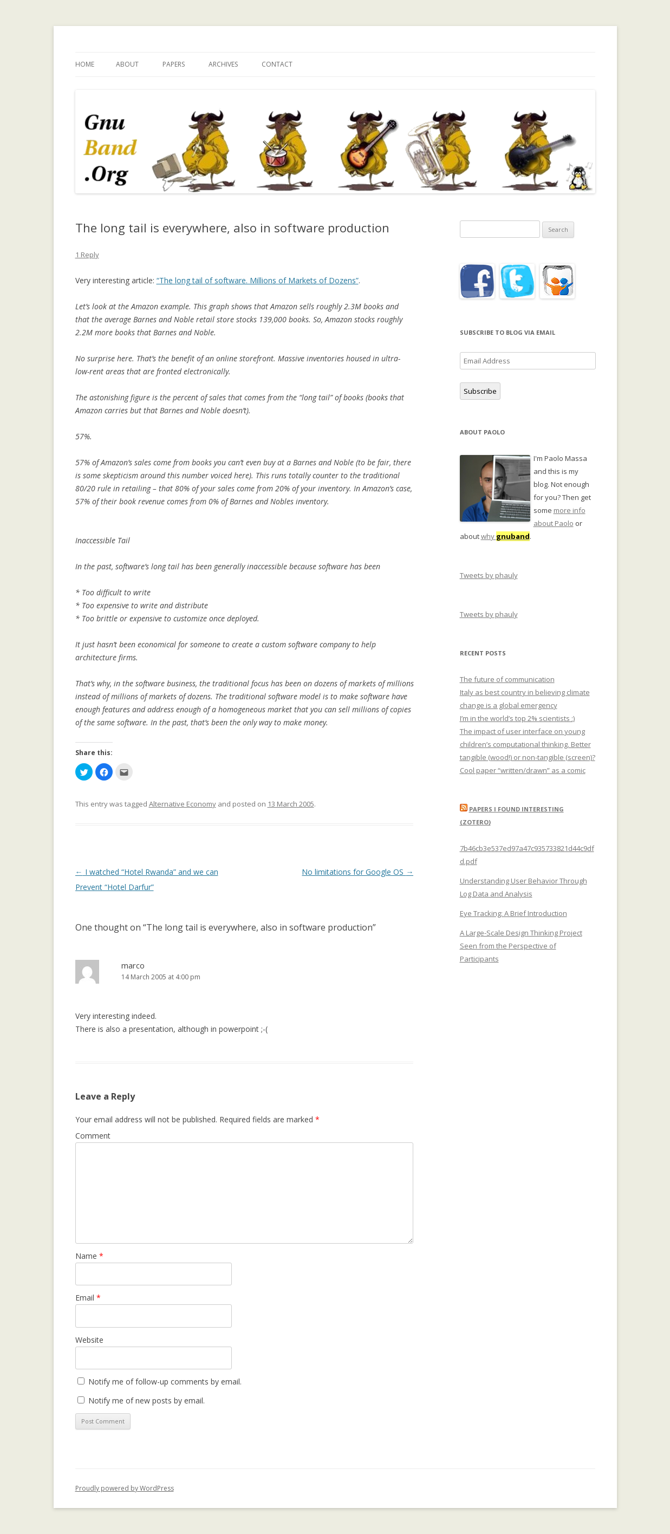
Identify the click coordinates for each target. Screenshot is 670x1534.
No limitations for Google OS (357, 872)
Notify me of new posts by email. (146, 1400)
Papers (173, 64)
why (505, 536)
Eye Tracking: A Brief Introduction (513, 913)
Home (84, 64)
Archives (223, 64)
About (127, 64)
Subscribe (480, 391)
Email (88, 1297)
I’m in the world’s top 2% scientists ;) (517, 718)
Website (89, 1340)
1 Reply (87, 254)
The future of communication (507, 679)
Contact (277, 64)
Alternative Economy (182, 804)
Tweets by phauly (489, 575)
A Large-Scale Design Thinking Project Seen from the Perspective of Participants (521, 946)
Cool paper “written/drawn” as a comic (523, 770)
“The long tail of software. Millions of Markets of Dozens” (258, 280)
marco (133, 965)
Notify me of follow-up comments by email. (165, 1381)
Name (89, 1256)
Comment (92, 1135)
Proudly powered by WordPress (124, 1488)
